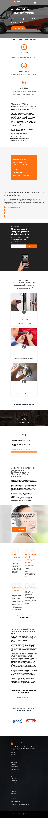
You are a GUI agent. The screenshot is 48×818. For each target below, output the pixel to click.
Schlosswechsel (24, 319)
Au (11, 776)
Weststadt (13, 793)
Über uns (13, 752)
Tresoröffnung (24, 388)
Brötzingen (13, 774)
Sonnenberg (13, 791)
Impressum (13, 754)
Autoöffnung (24, 354)
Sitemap (12, 756)
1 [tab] (21, 727)
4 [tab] (27, 727)
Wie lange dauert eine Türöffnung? (21, 450)
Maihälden (13, 795)
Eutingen (13, 772)
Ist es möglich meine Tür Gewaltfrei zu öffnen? (22, 445)
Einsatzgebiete (16, 769)
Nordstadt (13, 787)
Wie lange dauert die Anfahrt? (20, 454)
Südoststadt (13, 778)
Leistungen (14, 760)
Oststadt (13, 785)
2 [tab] (23, 727)
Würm (12, 789)
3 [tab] (25, 727)
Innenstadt (13, 782)
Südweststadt (14, 780)
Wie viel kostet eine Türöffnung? (21, 440)
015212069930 (16, 565)
